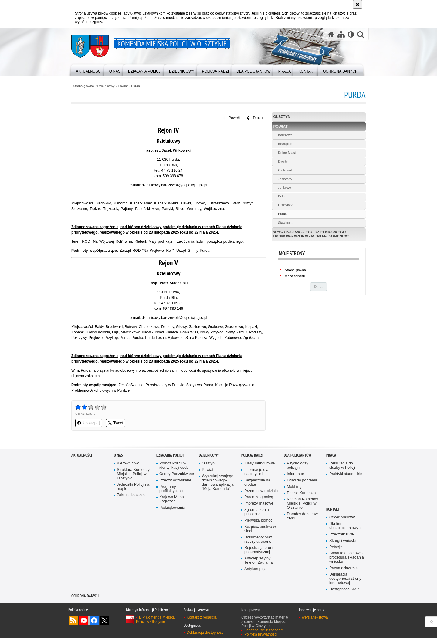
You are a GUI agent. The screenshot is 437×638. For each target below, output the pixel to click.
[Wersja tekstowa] (351, 34)
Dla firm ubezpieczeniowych (345, 526)
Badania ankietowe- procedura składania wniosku (346, 557)
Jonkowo (284, 187)
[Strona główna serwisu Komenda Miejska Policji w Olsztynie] (331, 34)
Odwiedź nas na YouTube (84, 620)
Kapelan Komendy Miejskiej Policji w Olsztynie (302, 503)
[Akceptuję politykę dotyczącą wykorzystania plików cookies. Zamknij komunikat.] (357, 4)
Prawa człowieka (343, 568)
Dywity (283, 161)
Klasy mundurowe (259, 463)
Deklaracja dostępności (205, 632)
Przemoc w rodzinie (261, 491)
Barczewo (285, 135)
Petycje (335, 547)
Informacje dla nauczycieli (256, 472)
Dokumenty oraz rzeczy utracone (258, 539)
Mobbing (294, 487)
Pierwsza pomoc (258, 520)
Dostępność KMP (344, 589)
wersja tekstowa (315, 617)
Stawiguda (285, 222)
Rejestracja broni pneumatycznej (258, 550)
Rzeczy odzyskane (175, 480)
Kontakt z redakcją (202, 617)
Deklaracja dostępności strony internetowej (345, 578)
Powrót (231, 118)
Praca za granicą (258, 497)
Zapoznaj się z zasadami (264, 630)
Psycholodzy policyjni (297, 465)
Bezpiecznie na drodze (257, 482)
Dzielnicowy (106, 86)
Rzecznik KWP (341, 534)
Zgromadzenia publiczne (256, 512)
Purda (135, 86)
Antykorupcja (255, 569)
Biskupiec (285, 144)
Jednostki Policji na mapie (133, 487)
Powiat (123, 86)
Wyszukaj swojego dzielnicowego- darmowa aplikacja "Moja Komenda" (311, 234)
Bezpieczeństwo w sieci (260, 529)
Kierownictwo (128, 463)
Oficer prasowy (342, 517)
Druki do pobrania (302, 480)
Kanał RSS (73, 620)
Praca (331, 455)
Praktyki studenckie (345, 474)
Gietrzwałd (285, 170)
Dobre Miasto (287, 152)
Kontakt (333, 509)
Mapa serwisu (295, 276)
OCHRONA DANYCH (85, 596)
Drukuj (255, 118)
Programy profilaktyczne (171, 489)
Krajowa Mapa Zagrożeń (171, 499)
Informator (295, 474)
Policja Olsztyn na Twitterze (104, 620)
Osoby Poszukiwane (176, 474)
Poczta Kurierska (301, 493)
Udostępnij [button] (88, 423)
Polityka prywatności (260, 634)
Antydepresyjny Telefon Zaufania (258, 560)
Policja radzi (252, 455)
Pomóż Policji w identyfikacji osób (173, 465)
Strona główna (83, 86)
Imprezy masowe (258, 503)
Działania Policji (170, 455)
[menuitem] (88, 69)
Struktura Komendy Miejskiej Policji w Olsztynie (133, 474)
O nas (118, 455)
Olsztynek (285, 205)
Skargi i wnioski (342, 541)
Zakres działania (131, 495)
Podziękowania (172, 508)
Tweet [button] (115, 423)
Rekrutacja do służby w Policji (342, 465)
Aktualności (81, 455)
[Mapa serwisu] (341, 34)
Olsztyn (281, 117)
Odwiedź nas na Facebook (94, 620)
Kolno (282, 196)
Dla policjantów (297, 455)
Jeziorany (285, 179)
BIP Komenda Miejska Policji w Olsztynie (155, 619)
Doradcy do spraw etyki (302, 516)
